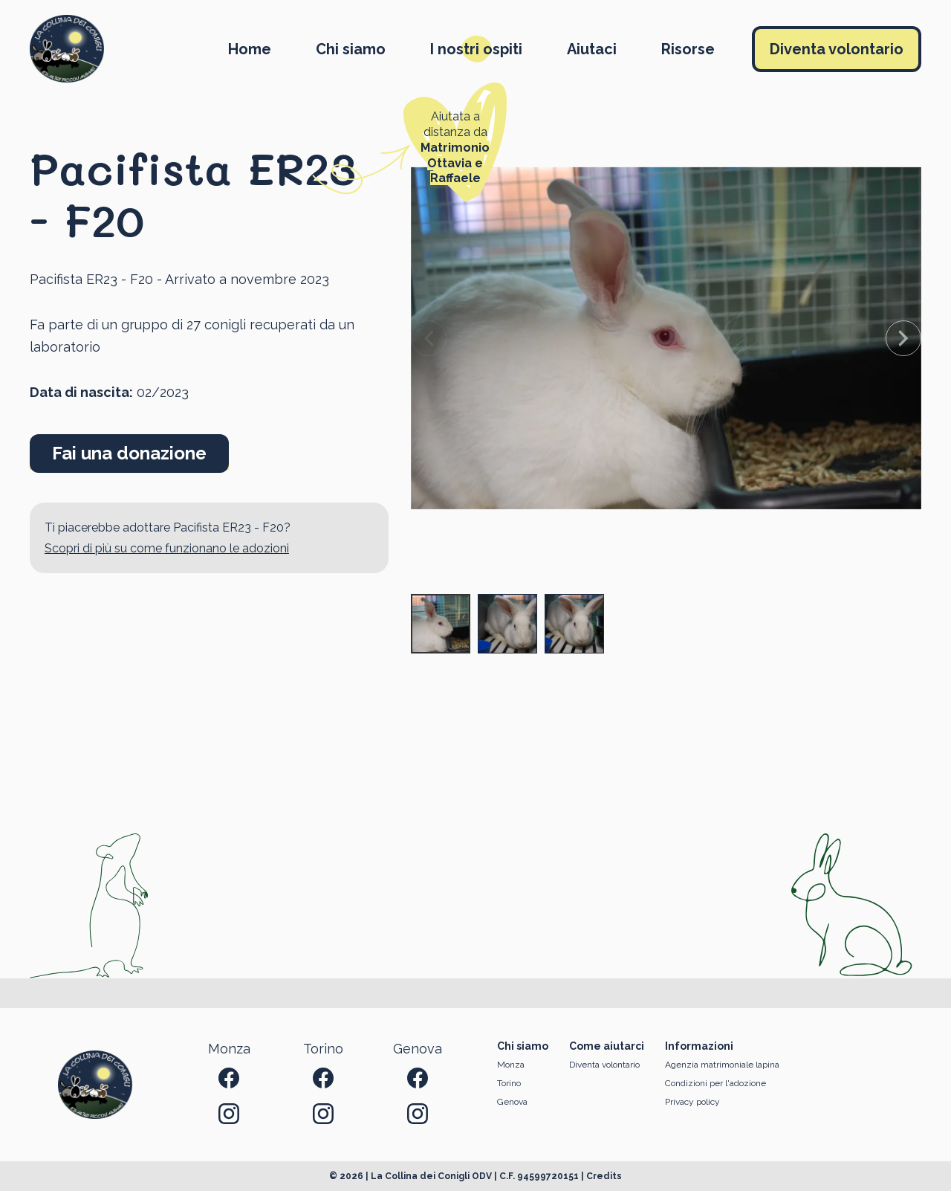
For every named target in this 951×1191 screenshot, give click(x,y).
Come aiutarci (606, 1046)
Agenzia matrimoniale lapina (722, 1064)
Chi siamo (351, 49)
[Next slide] (903, 338)
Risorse (688, 49)
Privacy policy (692, 1102)
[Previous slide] (429, 338)
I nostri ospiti (476, 49)
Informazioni (699, 1046)
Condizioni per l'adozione (715, 1083)
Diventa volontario (836, 49)
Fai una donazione (129, 453)
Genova (512, 1102)
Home (249, 49)
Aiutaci (592, 49)
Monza (511, 1064)
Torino (509, 1083)
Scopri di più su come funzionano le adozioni (167, 548)
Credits (604, 1176)
